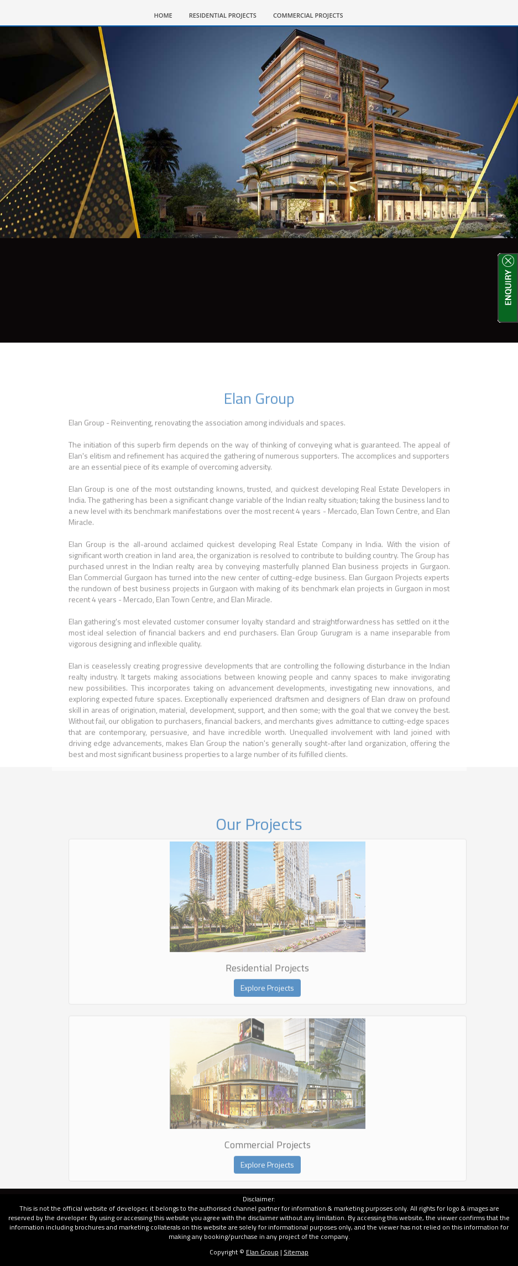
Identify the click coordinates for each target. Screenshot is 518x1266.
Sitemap (296, 1252)
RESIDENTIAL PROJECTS (223, 15)
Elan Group (262, 1252)
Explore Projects (267, 1000)
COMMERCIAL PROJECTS (308, 15)
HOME (167, 14)
